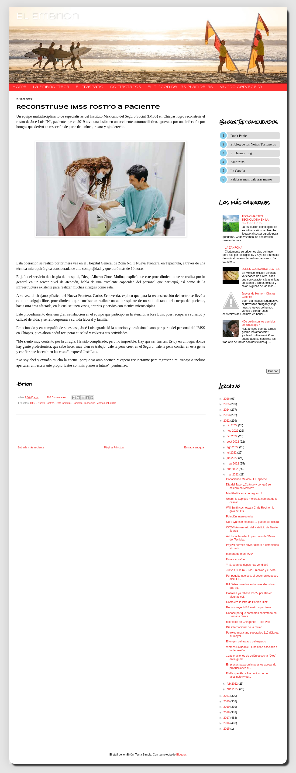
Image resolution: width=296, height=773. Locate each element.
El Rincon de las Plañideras (180, 87)
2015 (227, 728)
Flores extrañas (235, 559)
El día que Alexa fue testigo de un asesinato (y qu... (247, 675)
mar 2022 (233, 474)
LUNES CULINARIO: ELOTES (261, 268)
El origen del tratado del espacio (246, 641)
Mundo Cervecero (240, 87)
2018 (227, 712)
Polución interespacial (239, 516)
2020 (227, 701)
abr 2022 (233, 469)
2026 (227, 398)
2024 (227, 409)
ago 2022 (233, 447)
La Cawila (238, 171)
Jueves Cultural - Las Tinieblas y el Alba (250, 570)
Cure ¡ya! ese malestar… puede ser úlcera (252, 521)
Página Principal (114, 447)
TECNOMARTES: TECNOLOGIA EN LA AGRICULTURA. (255, 220)
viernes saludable (106, 403)
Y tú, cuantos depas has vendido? (247, 564)
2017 (227, 717)
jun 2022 (232, 458)
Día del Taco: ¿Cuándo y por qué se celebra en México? (248, 486)
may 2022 (233, 463)
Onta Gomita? (63, 403)
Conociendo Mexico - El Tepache (246, 479)
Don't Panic (239, 136)
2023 (227, 415)
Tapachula (89, 403)
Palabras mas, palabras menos (251, 179)
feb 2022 (232, 683)
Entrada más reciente (30, 447)
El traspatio (89, 87)
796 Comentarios (56, 397)
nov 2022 (233, 430)
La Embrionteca (51, 87)
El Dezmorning (241, 153)
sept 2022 (233, 441)
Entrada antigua (194, 447)
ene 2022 (233, 689)
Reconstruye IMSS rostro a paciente (248, 607)
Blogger (181, 754)
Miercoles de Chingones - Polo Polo (248, 622)
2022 (227, 420)
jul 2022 (232, 452)
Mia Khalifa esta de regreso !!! (244, 493)
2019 (227, 706)
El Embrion (47, 16)
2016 (227, 723)
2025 (227, 404)
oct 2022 (232, 436)
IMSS (33, 403)
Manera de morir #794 (240, 553)
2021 (227, 695)
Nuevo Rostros (46, 403)
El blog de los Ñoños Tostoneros (253, 144)
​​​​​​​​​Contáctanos (125, 87)
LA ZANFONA (233, 247)
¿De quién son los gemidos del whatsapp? (258, 323)
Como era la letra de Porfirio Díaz (247, 602)
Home (19, 87)
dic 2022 (232, 425)
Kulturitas (237, 162)
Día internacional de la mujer (244, 627)
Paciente (78, 403)
